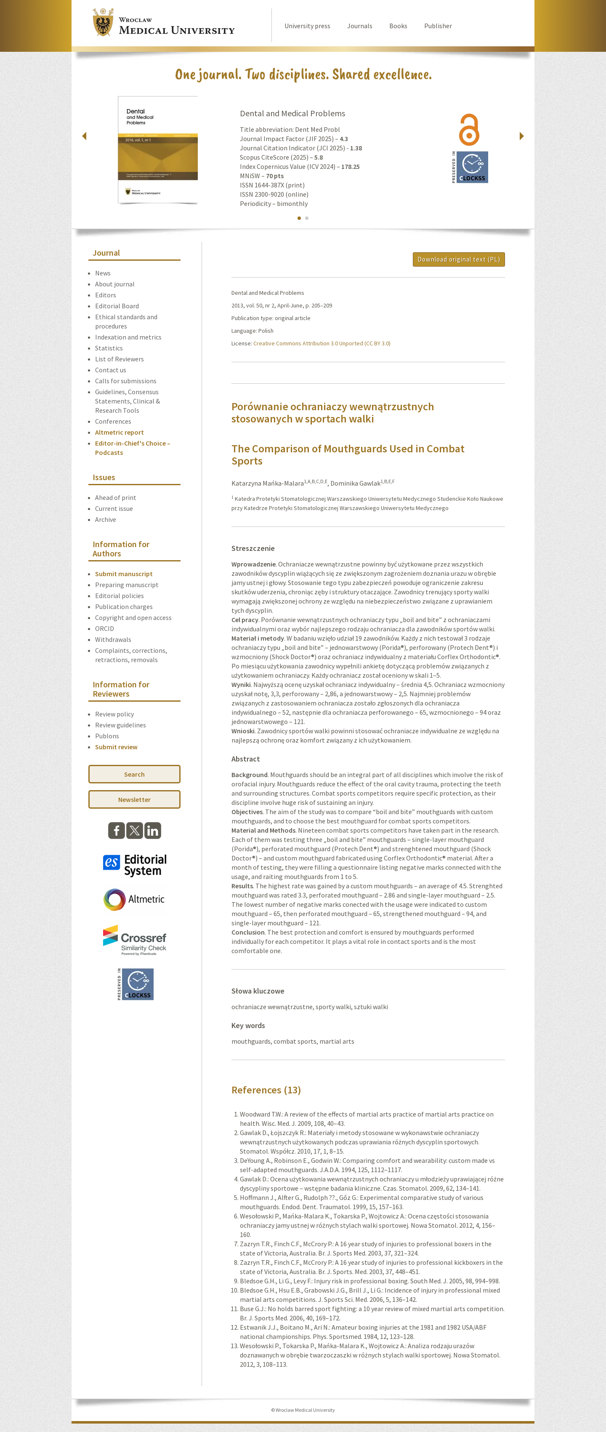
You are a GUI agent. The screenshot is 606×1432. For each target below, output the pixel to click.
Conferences (113, 421)
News (103, 273)
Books (398, 25)
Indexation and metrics (128, 337)
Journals (359, 25)
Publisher (438, 25)
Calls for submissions (126, 381)
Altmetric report (119, 432)
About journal (115, 284)
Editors (105, 295)
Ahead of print (115, 497)
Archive (105, 519)
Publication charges (124, 606)
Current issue (114, 508)
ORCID (104, 628)
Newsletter (134, 799)
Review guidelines (120, 725)
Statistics (109, 348)
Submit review (116, 747)
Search (134, 774)
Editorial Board (117, 306)
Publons (107, 736)
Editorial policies (119, 595)
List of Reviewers (119, 359)
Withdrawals (113, 639)
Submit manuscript (124, 573)
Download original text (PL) (458, 259)
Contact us (110, 370)
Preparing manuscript (127, 584)
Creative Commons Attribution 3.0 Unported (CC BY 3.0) (322, 343)
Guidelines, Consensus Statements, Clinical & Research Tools (127, 400)
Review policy (114, 714)
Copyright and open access (133, 617)
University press (307, 25)
